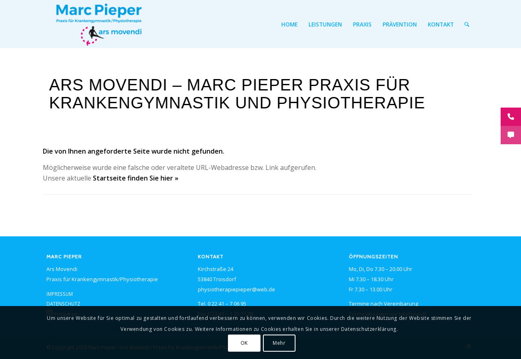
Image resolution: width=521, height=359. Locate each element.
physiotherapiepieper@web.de (236, 289)
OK (244, 342)
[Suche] (467, 24)
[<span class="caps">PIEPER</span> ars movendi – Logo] (98, 24)
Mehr (279, 342)
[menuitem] (289, 24)
